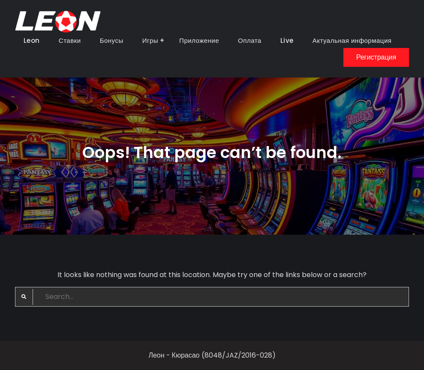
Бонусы (111, 40)
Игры (150, 40)
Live (287, 40)
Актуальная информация (352, 40)
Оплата (250, 40)
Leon (32, 40)
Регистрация (376, 57)
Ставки (70, 40)
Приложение (199, 40)
